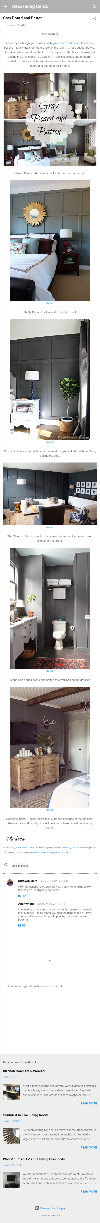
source (50, 303)
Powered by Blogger (50, 1208)
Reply (22, 895)
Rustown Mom (27, 881)
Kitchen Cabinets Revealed (24, 1071)
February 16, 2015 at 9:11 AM (54, 881)
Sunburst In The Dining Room (25, 1115)
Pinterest (44, 852)
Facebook (35, 852)
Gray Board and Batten (25, 848)
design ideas (20, 866)
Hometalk (66, 852)
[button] (94, 19)
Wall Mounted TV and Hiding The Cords (34, 1159)
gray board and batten (66, 43)
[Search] (94, 7)
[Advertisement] (50, 1021)
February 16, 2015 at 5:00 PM (51, 904)
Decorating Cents (30, 6)
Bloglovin (53, 852)
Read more (88, 1103)
